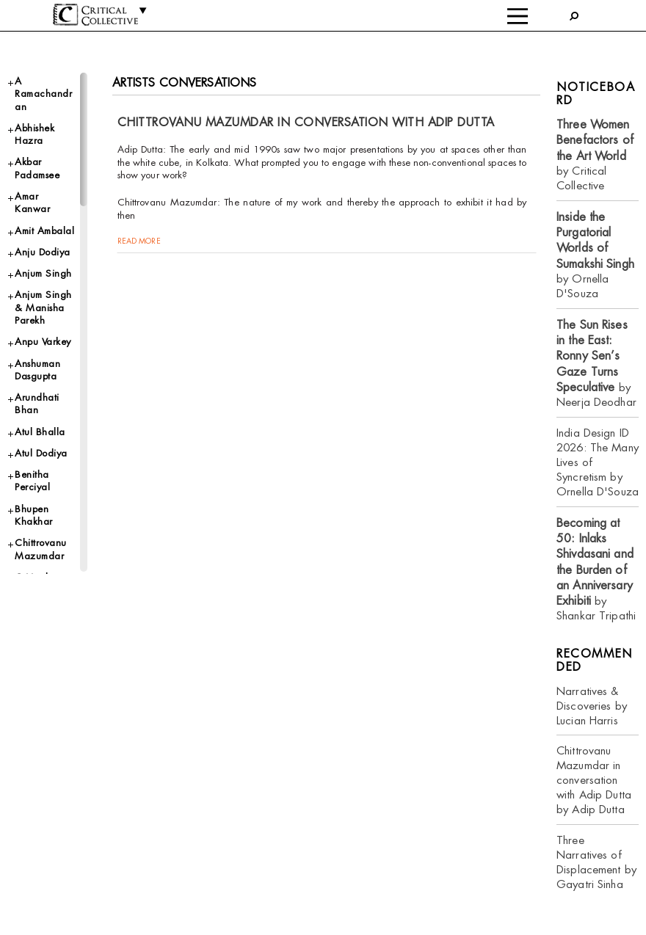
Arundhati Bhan (37, 403)
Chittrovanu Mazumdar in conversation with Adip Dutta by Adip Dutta (593, 779)
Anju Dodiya (42, 252)
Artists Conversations (184, 82)
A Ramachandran (43, 94)
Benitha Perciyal (32, 480)
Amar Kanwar (32, 202)
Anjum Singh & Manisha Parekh (43, 307)
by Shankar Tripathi (596, 569)
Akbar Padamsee (37, 168)
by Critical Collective (595, 154)
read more (139, 241)
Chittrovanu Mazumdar (41, 548)
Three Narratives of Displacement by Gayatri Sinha (596, 862)
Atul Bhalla (40, 432)
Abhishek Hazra (34, 134)
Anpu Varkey (43, 341)
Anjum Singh (43, 273)
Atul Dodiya (41, 453)
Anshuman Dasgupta (37, 369)
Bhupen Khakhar (34, 515)
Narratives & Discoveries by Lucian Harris (591, 705)
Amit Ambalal (44, 231)
